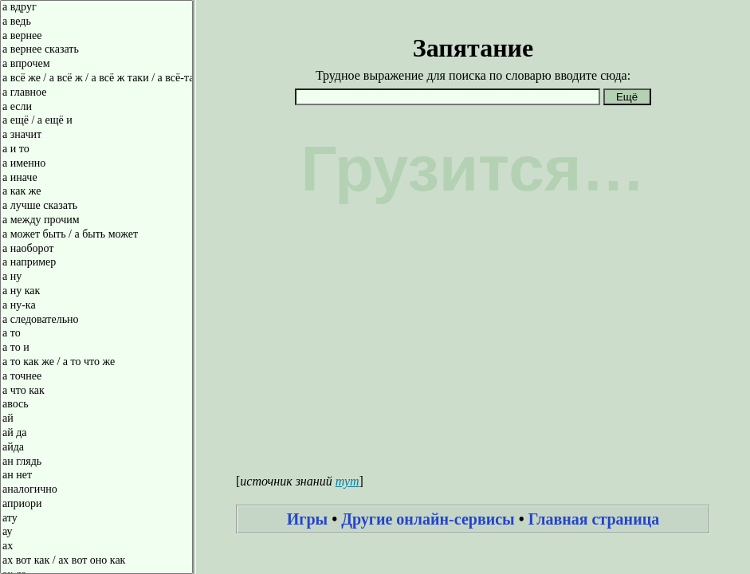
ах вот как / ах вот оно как (96, 561)
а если (96, 107)
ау (96, 532)
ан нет (96, 476)
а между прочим (96, 221)
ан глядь (96, 462)
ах (96, 547)
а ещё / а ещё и (96, 121)
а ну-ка (96, 306)
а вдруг (96, 8)
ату (96, 519)
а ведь (96, 22)
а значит (96, 135)
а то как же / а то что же (96, 363)
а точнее (96, 377)
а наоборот (96, 249)
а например (96, 263)
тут (347, 481)
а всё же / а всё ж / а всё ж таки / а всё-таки (96, 79)
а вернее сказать (96, 50)
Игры (307, 519)
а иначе (96, 178)
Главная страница (593, 519)
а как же (96, 192)
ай (96, 419)
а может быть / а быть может (96, 235)
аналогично (96, 490)
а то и (96, 348)
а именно (96, 164)
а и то (96, 150)
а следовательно (96, 320)
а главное (96, 93)
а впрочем (96, 64)
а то (96, 334)
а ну (96, 277)
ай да (96, 434)
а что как (96, 391)
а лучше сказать (96, 206)
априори (96, 504)
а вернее (96, 36)
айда (96, 448)
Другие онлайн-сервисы (428, 519)
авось (96, 405)
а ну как (96, 292)
